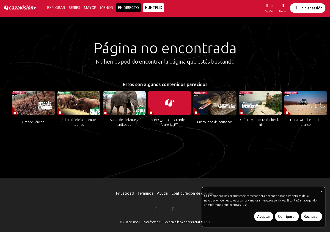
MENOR (106, 8)
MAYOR (90, 8)
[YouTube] (173, 210)
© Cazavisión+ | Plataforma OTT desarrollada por (165, 222)
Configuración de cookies (192, 193)
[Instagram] (156, 210)
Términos (145, 193)
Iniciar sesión (307, 8)
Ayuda (162, 193)
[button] (268, 8)
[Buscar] (282, 8)
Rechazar (311, 216)
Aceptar (263, 216)
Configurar (287, 216)
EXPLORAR (56, 8)
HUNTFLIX (153, 8)
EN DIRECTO (128, 8)
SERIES (74, 8)
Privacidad (125, 193)
